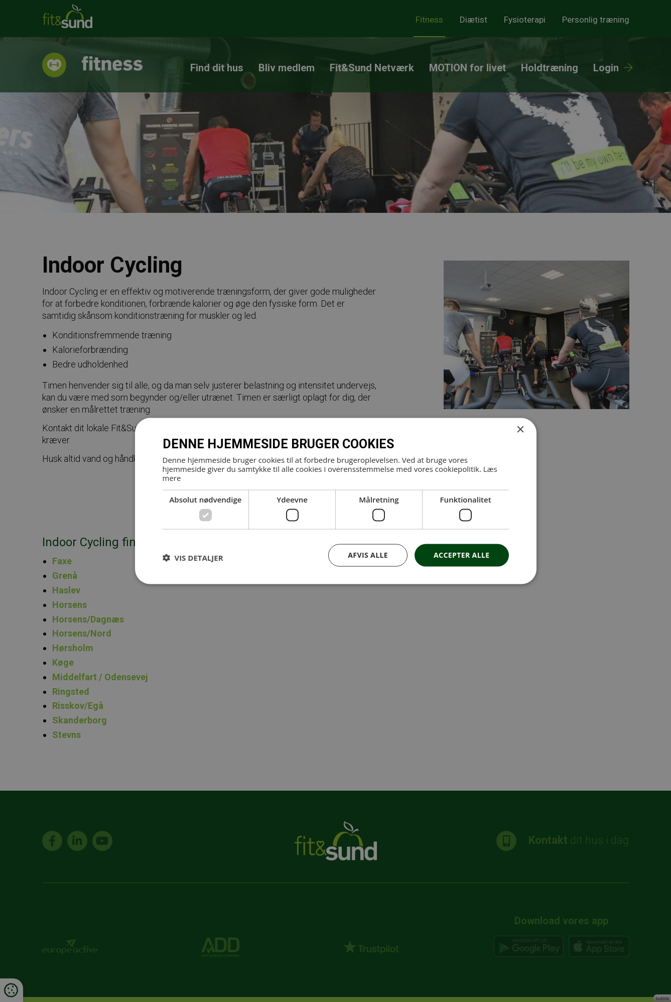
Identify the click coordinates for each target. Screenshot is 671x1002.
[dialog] (335, 501)
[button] (193, 557)
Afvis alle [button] (368, 555)
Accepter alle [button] (461, 555)
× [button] (520, 430)
